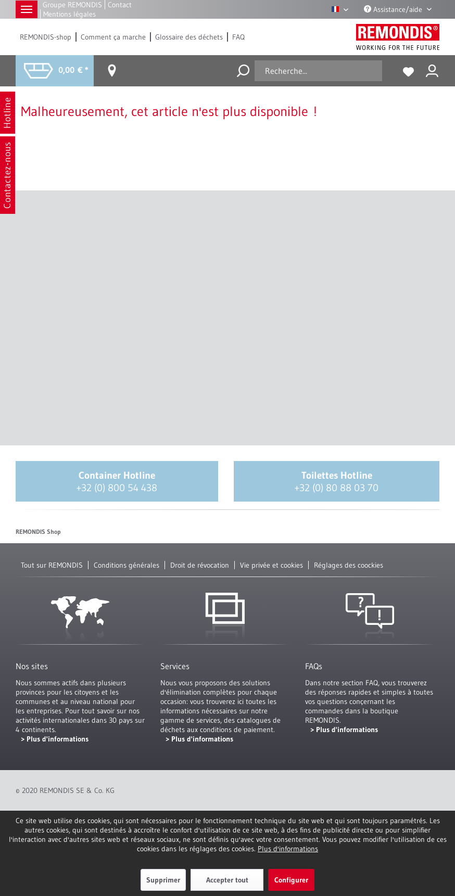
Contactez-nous (7, 175)
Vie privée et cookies (271, 565)
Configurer (291, 880)
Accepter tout (227, 880)
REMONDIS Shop (38, 531)
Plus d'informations (288, 848)
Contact (120, 4)
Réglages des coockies (348, 565)
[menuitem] (46, 37)
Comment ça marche (113, 37)
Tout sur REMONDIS (52, 565)
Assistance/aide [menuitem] (394, 9)
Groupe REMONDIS (72, 4)
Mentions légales (69, 14)
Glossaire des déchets (189, 37)
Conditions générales (126, 565)
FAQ (238, 37)
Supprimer (163, 880)
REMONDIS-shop (45, 37)
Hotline (7, 113)
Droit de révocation (199, 565)
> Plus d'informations (55, 739)
